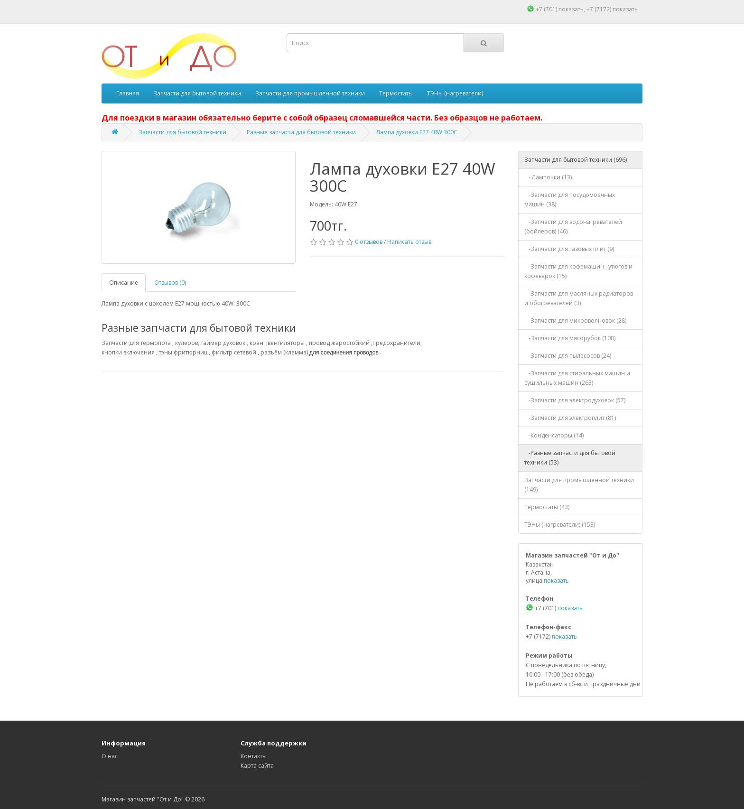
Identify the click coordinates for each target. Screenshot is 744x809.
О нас (110, 756)
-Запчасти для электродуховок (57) (574, 400)
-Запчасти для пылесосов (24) (567, 356)
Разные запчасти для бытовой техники (301, 132)
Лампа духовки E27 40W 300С (416, 132)
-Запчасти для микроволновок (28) (575, 320)
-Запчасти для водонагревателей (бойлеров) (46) (573, 226)
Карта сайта (257, 766)
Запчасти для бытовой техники (197, 93)
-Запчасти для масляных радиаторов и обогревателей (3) (578, 298)
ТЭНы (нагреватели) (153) (559, 525)
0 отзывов (368, 242)
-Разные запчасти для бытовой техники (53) (569, 457)
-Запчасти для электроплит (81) (570, 418)
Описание (123, 283)
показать (571, 9)
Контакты (254, 756)
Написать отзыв (409, 242)
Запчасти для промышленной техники (310, 93)
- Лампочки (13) (548, 177)
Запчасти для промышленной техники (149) (579, 484)
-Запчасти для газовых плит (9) (569, 249)
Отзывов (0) (170, 283)
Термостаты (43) (546, 507)
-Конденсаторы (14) (554, 435)
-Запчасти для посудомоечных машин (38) (569, 199)
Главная (127, 93)
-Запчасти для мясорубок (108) (569, 338)
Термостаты (396, 93)
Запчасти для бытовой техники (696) (575, 160)
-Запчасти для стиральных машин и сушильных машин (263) (577, 378)
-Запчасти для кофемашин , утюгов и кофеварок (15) (578, 271)
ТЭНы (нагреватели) (455, 93)
